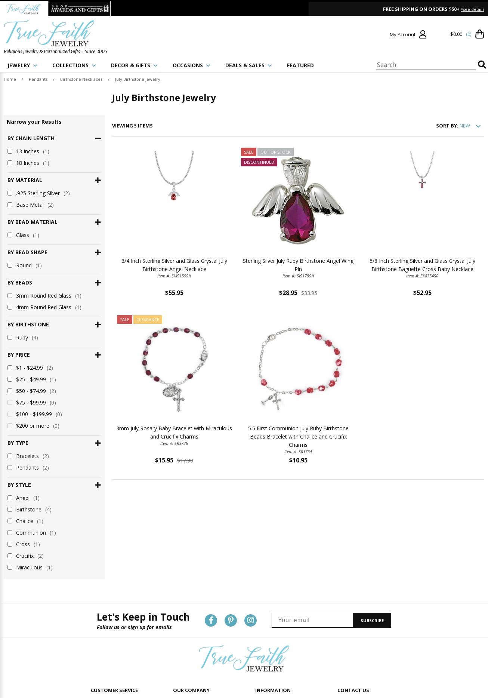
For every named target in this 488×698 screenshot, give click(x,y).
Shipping (100, 629)
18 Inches (28, 162)
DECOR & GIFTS (134, 65)
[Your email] (312, 528)
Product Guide (270, 610)
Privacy (180, 619)
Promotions (267, 629)
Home (10, 79)
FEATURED (300, 65)
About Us (183, 610)
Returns (99, 638)
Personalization (271, 619)
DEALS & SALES (248, 65)
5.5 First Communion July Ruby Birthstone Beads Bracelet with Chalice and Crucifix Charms (298, 436)
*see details (472, 9)
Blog (260, 648)
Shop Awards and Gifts (197, 657)
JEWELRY (22, 65)
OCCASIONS (191, 65)
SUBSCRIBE (372, 529)
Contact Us (102, 610)
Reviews (263, 638)
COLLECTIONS (74, 65)
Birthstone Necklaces (81, 79)
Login (96, 619)
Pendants (38, 79)
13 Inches (28, 151)
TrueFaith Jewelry (191, 648)
